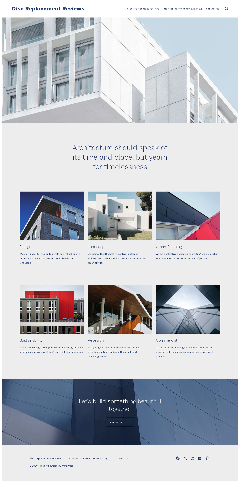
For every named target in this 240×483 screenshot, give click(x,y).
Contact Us (212, 8)
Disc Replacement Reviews (143, 8)
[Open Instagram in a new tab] (192, 458)
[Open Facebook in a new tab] (177, 458)
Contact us (116, 422)
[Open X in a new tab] (185, 458)
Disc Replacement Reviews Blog (182, 8)
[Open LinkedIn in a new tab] (200, 458)
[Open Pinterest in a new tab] (207, 458)
